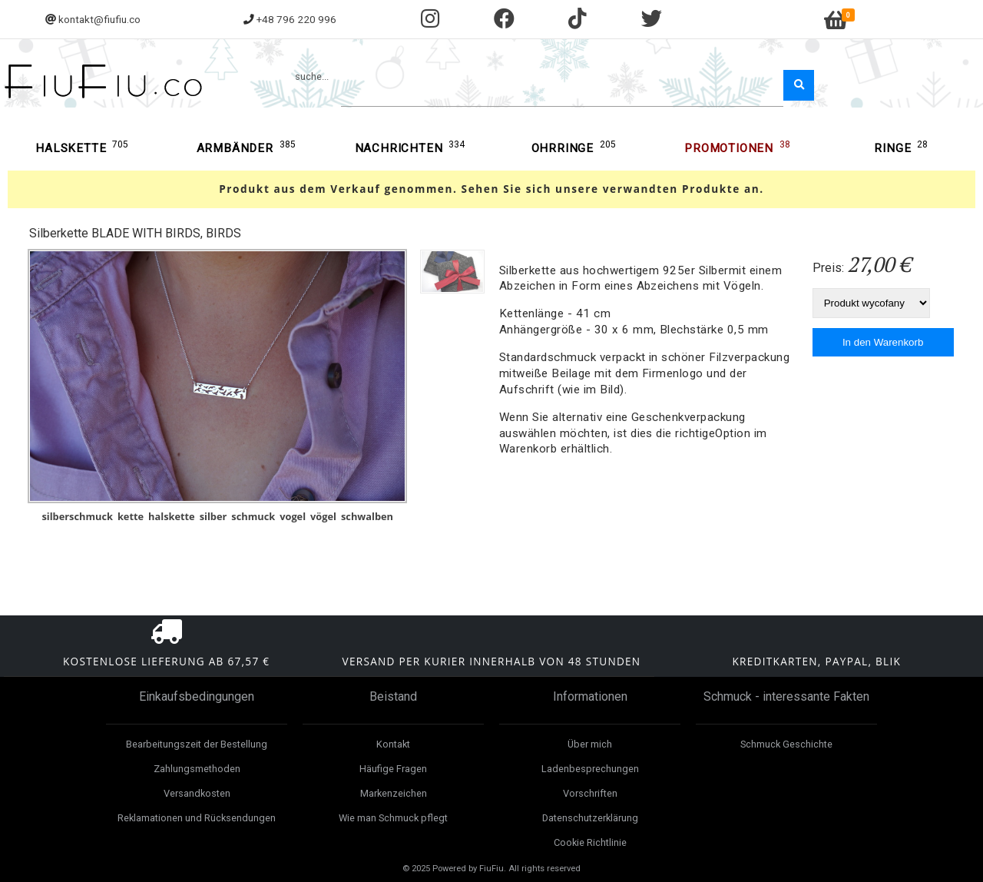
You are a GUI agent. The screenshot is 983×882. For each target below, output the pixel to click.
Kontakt (393, 744)
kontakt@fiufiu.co (99, 19)
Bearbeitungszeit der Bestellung (196, 744)
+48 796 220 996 (296, 19)
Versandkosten (197, 793)
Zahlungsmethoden (197, 768)
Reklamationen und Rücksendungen (196, 818)
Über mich (590, 744)
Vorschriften (590, 793)
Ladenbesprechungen (590, 768)
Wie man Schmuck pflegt (393, 818)
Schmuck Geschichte (786, 744)
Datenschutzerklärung (590, 818)
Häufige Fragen (393, 768)
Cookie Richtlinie (590, 842)
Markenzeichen (393, 793)
